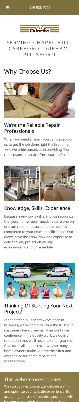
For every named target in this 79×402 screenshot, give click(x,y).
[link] (39, 28)
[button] (7, 7)
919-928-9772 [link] (39, 7)
